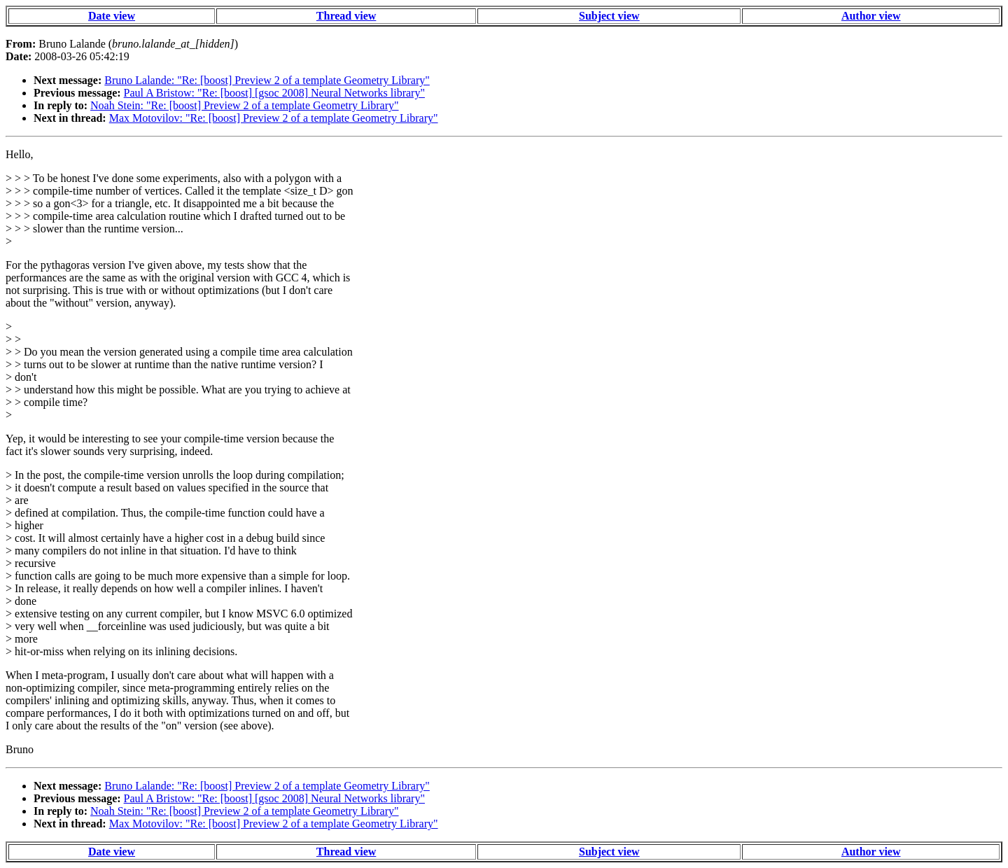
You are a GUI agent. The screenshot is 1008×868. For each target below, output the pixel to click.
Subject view (609, 16)
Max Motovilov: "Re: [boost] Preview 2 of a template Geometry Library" (273, 118)
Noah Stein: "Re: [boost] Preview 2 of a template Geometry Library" (244, 105)
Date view (111, 16)
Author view (871, 16)
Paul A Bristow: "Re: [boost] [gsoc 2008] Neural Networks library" (274, 93)
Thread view (346, 16)
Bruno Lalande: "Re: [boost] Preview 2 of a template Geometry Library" (266, 80)
